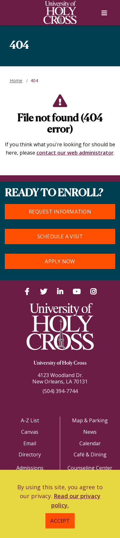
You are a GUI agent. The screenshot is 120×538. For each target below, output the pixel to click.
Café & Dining (90, 454)
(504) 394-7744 (60, 391)
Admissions (30, 467)
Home (16, 80)
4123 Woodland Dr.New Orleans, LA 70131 (60, 378)
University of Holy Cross (60, 363)
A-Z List (30, 420)
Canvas (29, 431)
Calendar (90, 443)
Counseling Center (90, 467)
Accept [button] (60, 520)
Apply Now (60, 261)
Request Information (60, 211)
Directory (30, 454)
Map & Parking (90, 420)
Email (29, 443)
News (90, 431)
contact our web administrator (75, 152)
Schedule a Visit (60, 236)
